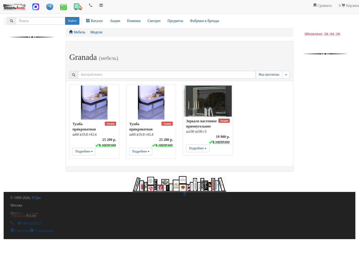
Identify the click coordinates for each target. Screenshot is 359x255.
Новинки (134, 21)
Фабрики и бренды (204, 21)
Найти (72, 20)
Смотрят (154, 21)
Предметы (175, 21)
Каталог (94, 21)
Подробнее (84, 151)
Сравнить (322, 5)
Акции (115, 21)
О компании (41, 231)
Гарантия (19, 231)
